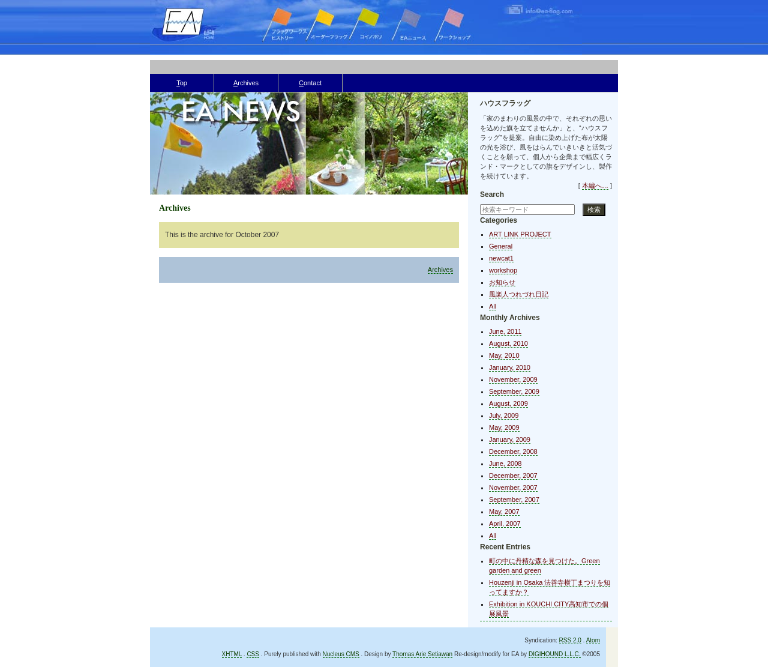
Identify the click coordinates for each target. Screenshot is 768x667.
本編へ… (595, 185)
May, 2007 (504, 511)
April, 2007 (505, 523)
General (500, 246)
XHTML (232, 654)
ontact (310, 82)
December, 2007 (513, 475)
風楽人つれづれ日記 (518, 294)
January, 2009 (509, 439)
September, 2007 (514, 499)
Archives (440, 269)
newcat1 (501, 258)
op (181, 82)
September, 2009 (514, 391)
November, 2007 (513, 487)
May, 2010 (504, 355)
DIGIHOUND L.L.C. (555, 654)
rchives (246, 82)
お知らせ (502, 282)
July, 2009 (503, 415)
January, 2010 (509, 367)
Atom (593, 640)
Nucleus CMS (341, 654)
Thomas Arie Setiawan (422, 654)
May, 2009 (504, 427)
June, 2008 (505, 463)
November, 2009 (513, 379)
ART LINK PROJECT (520, 234)
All (492, 306)
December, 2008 (513, 451)
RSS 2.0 (570, 640)
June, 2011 (505, 331)
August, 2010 (508, 343)
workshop (503, 270)
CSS (253, 654)
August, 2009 (508, 403)
